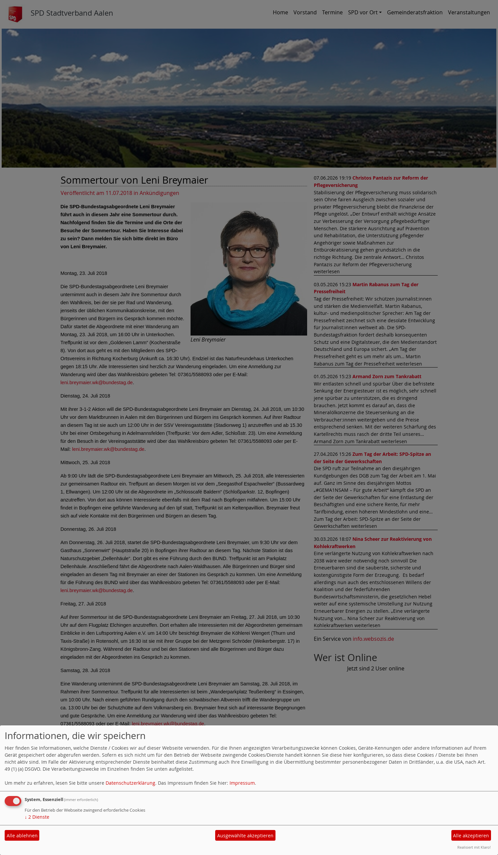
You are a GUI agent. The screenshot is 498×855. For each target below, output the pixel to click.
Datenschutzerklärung (130, 783)
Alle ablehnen (22, 835)
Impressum (242, 783)
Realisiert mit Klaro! (474, 847)
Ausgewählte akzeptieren (245, 835)
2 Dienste (37, 817)
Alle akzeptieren (471, 835)
